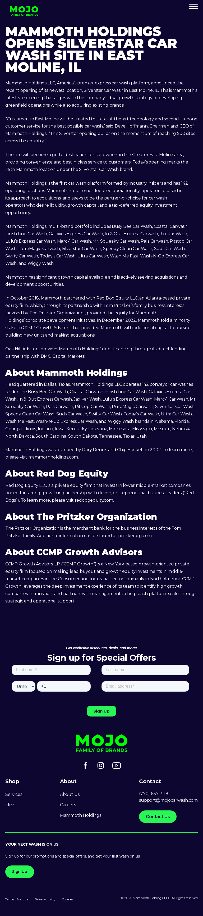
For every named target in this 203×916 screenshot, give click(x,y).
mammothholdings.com (53, 457)
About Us (70, 794)
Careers (68, 804)
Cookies (67, 899)
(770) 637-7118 (153, 793)
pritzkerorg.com (135, 535)
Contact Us (158, 816)
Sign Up (19, 871)
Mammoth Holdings (80, 815)
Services (13, 794)
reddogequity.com (94, 500)
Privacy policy (45, 899)
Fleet (10, 804)
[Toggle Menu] (193, 6)
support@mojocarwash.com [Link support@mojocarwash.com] (168, 800)
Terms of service (16, 899)
